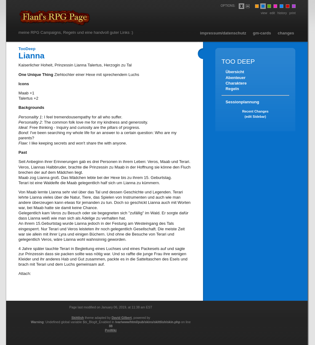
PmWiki (111, 330)
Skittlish (77, 317)
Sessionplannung (242, 102)
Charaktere (236, 83)
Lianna (31, 55)
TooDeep (26, 48)
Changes (286, 33)
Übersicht (234, 71)
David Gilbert (122, 317)
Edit (272, 13)
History (282, 13)
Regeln (232, 88)
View (264, 13)
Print (292, 13)
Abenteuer (235, 77)
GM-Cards (262, 33)
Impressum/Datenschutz (223, 33)
